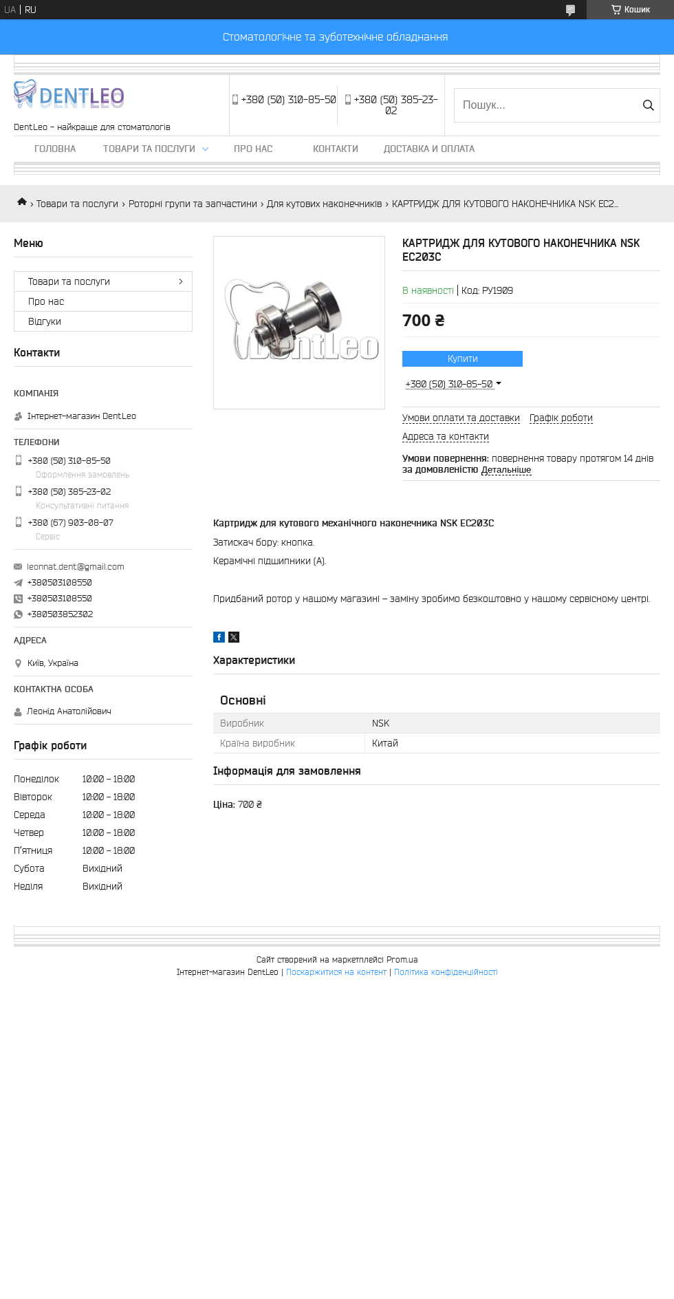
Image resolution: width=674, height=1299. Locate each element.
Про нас (253, 148)
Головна (55, 148)
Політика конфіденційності (446, 971)
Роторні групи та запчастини (193, 203)
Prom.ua (402, 959)
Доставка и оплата (429, 148)
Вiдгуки (44, 321)
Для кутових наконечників (324, 203)
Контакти (335, 148)
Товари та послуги (149, 148)
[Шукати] (648, 105)
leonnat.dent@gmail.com (75, 566)
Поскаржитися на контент (336, 971)
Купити (463, 358)
